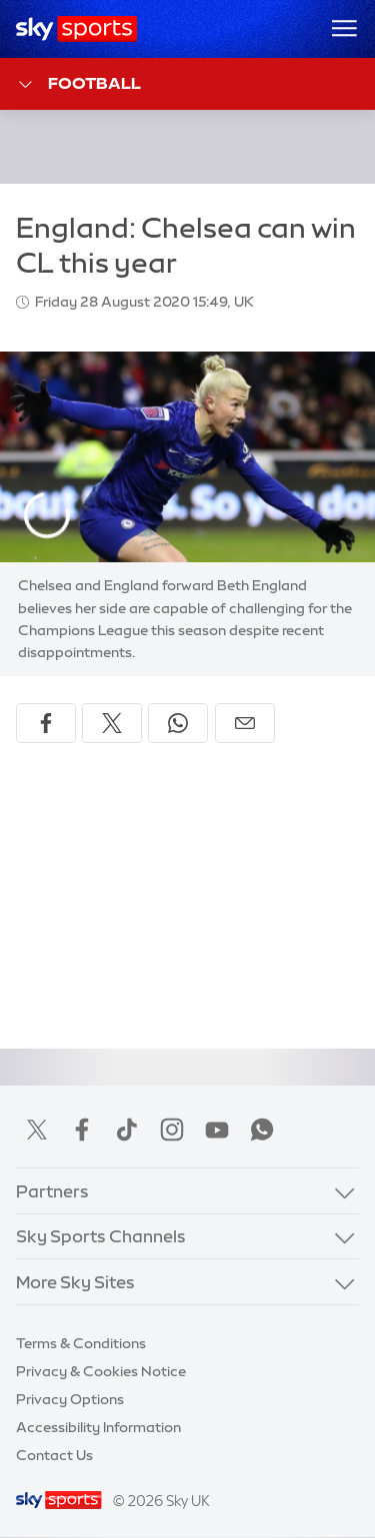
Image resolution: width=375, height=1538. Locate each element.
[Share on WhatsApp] (178, 723)
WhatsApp (262, 1130)
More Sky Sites (75, 1281)
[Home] (76, 29)
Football (78, 84)
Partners (52, 1190)
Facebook (82, 1130)
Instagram (172, 1130)
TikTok (127, 1130)
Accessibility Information (98, 1427)
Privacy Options (70, 1399)
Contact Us (54, 1455)
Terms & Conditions (81, 1343)
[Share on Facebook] (46, 723)
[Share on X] (112, 723)
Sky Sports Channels (101, 1235)
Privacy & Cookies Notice (101, 1371)
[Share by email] (245, 723)
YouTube (217, 1130)
